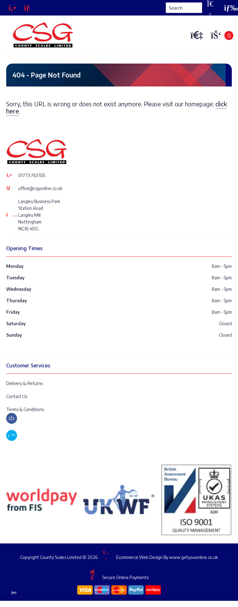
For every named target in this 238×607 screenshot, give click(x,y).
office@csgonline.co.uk (40, 188)
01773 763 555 (31, 175)
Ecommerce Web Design (139, 557)
